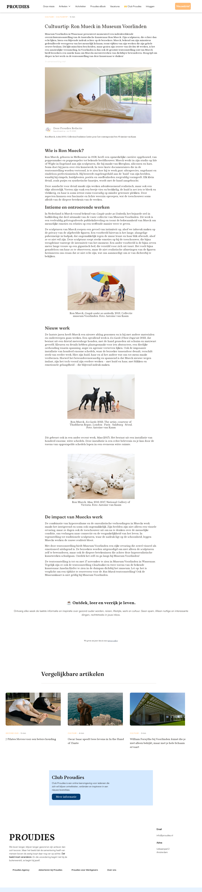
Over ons (111, 869)
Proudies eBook (98, 6)
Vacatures (115, 6)
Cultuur (49, 17)
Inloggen (150, 6)
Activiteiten (80, 6)
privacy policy (113, 641)
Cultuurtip (62, 17)
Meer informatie (66, 796)
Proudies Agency (21, 869)
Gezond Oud (12, 733)
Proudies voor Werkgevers (85, 869)
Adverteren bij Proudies (50, 869)
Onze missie (48, 6)
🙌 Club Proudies (132, 6)
